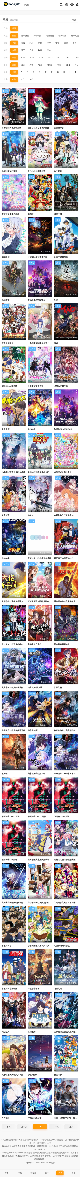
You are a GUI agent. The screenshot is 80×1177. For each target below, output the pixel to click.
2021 (68, 57)
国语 (23, 65)
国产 (23, 50)
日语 (68, 65)
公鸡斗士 (32, 429)
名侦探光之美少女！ (63, 472)
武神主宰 (5, 300)
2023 (50, 57)
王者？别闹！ (7, 343)
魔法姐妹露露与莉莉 (10, 214)
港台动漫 (50, 36)
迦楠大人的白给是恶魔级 (64, 860)
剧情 (5, 43)
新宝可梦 (58, 1075)
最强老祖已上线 (34, 644)
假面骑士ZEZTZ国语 (36, 816)
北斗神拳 (5, 558)
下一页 (56, 1127)
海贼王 (31, 214)
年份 (5, 57)
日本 (31, 50)
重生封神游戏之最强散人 (64, 601)
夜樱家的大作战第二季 (11, 128)
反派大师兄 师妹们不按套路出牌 (42, 601)
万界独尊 (5, 1118)
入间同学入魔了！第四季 (64, 902)
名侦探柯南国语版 (9, 989)
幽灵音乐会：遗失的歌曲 (38, 128)
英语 (31, 65)
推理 (49, 43)
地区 (5, 50)
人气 (23, 79)
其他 (49, 50)
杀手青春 (58, 171)
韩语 (59, 65)
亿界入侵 (58, 687)
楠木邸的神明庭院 (9, 386)
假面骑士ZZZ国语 (9, 860)
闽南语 (50, 65)
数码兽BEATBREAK (63, 429)
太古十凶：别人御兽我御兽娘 (14, 687)
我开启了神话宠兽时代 (63, 558)
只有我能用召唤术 (62, 644)
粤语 (40, 65)
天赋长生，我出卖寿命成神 (39, 558)
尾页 (71, 1127)
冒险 (66, 43)
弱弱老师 (5, 257)
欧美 (40, 50)
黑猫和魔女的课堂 (9, 171)
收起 (75, 20)
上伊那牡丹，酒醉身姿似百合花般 (42, 902)
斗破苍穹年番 (33, 989)
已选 (5, 28)
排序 (5, 79)
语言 (5, 65)
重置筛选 (14, 20)
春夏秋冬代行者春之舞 (63, 515)
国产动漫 (25, 36)
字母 (5, 72)
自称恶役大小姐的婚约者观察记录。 (43, 860)
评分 (31, 79)
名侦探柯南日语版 (62, 946)
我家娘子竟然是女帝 (36, 773)
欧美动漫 (62, 36)
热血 (40, 43)
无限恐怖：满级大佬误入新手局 (15, 601)
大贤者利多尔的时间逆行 (12, 902)
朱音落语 (5, 515)
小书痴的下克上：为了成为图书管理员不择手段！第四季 (52, 946)
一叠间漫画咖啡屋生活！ (38, 343)
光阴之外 (5, 1032)
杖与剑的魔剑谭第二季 (37, 257)
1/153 (39, 1127)
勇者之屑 (5, 429)
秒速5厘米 (32, 1075)
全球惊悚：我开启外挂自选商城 (15, 644)
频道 (27, 4)
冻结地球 (32, 1032)
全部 (14, 36)
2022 (59, 57)
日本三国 (58, 214)
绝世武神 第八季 (35, 687)
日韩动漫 (37, 36)
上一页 (24, 1127)
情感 (23, 43)
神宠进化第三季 (34, 1118)
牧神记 (4, 773)
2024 (41, 57)
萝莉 (75, 43)
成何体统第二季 (61, 386)
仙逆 (56, 300)
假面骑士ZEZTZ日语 (10, 816)
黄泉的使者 (59, 128)
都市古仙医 (32, 730)
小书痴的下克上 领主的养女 (14, 472)
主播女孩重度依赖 (35, 386)
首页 (9, 1127)
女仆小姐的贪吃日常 (36, 171)
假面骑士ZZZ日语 (61, 816)
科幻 (31, 43)
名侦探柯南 (6, 946)
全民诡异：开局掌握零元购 (13, 730)
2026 (23, 57)
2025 (32, 57)
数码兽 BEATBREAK (37, 300)
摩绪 (56, 343)
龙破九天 (58, 989)
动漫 (14, 28)
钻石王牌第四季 (61, 257)
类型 (5, 36)
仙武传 (31, 515)
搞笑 (57, 43)
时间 (14, 79)
